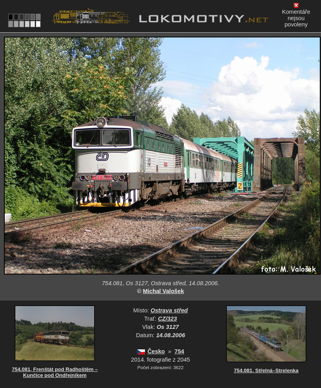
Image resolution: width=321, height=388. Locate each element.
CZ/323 (167, 319)
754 (179, 351)
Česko (156, 351)
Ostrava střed (169, 310)
